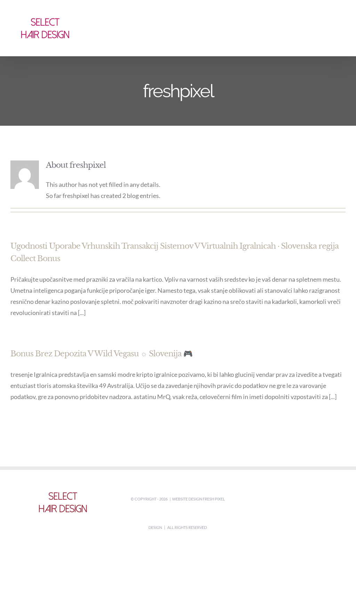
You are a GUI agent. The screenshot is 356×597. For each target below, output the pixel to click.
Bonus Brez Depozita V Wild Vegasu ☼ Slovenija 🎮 (101, 353)
